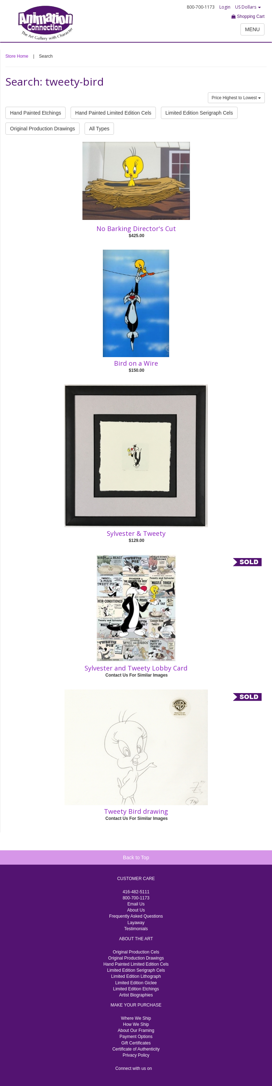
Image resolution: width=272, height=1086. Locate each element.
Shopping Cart (248, 16)
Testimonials (136, 928)
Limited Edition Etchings (136, 988)
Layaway (136, 922)
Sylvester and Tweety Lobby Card (136, 668)
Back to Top (136, 857)
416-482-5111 (136, 891)
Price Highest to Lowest (236, 97)
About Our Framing (136, 1030)
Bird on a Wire (136, 363)
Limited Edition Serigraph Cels (199, 113)
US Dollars (248, 7)
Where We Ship (136, 1018)
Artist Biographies (136, 995)
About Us (136, 910)
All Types (99, 128)
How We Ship (136, 1024)
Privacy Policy (136, 1055)
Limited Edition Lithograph (136, 976)
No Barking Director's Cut (136, 228)
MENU (252, 29)
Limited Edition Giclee (136, 982)
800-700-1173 (136, 897)
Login (224, 7)
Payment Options (135, 1036)
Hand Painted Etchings (35, 113)
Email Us (135, 904)
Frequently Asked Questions (136, 916)
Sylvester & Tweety (136, 533)
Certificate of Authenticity (135, 1049)
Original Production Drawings (42, 128)
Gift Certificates (136, 1043)
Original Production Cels (136, 952)
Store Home (16, 56)
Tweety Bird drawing (136, 811)
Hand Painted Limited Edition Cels (113, 113)
